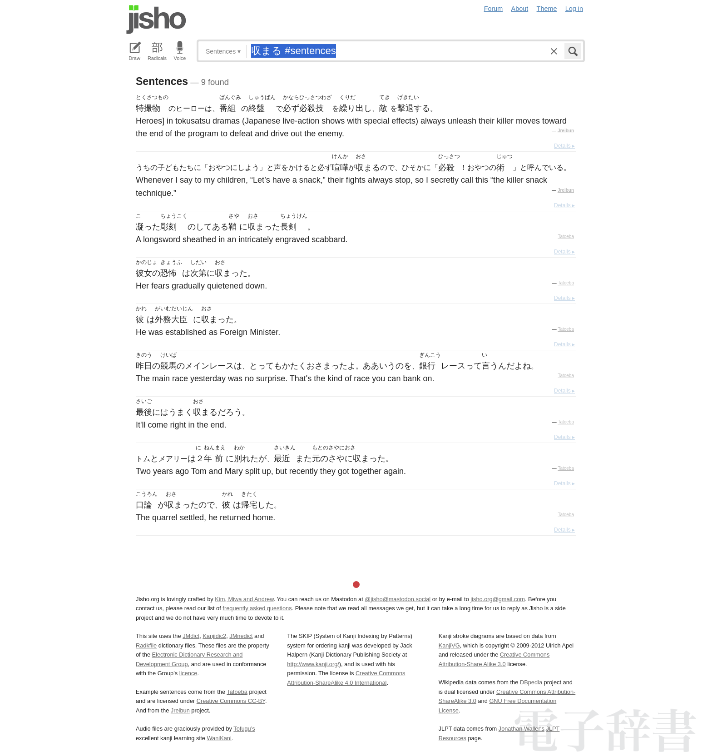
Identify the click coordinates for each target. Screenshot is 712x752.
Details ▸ (564, 146)
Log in (574, 8)
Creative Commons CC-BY (231, 700)
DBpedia (531, 682)
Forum (493, 8)
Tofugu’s (244, 728)
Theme (547, 8)
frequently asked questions (257, 608)
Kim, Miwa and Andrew (244, 599)
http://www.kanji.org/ (313, 664)
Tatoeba (566, 236)
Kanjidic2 (214, 635)
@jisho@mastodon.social (397, 599)
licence (188, 673)
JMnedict (240, 635)
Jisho (156, 19)
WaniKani (219, 738)
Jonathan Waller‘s (521, 728)
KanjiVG (449, 645)
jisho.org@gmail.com (497, 599)
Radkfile (146, 645)
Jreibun (566, 130)
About (520, 8)
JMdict (191, 635)
